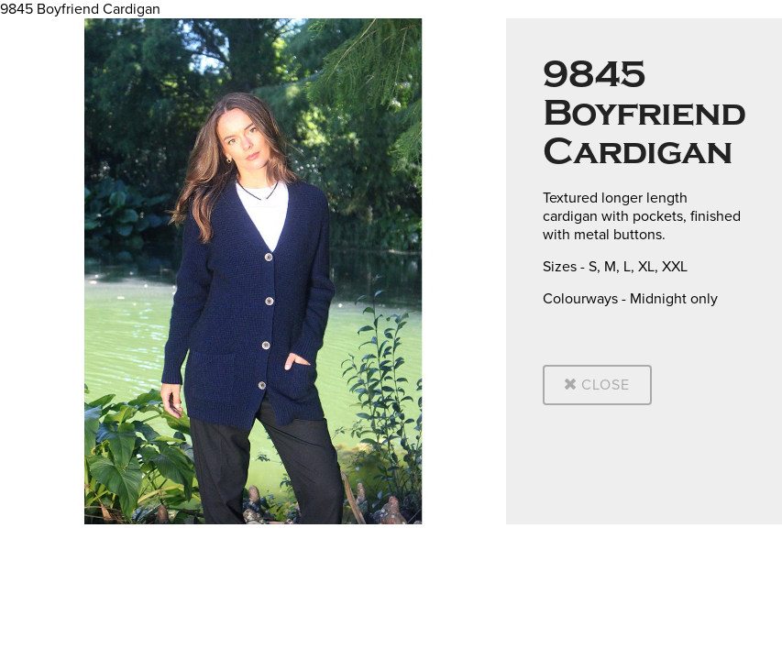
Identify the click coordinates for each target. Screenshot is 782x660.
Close (597, 385)
